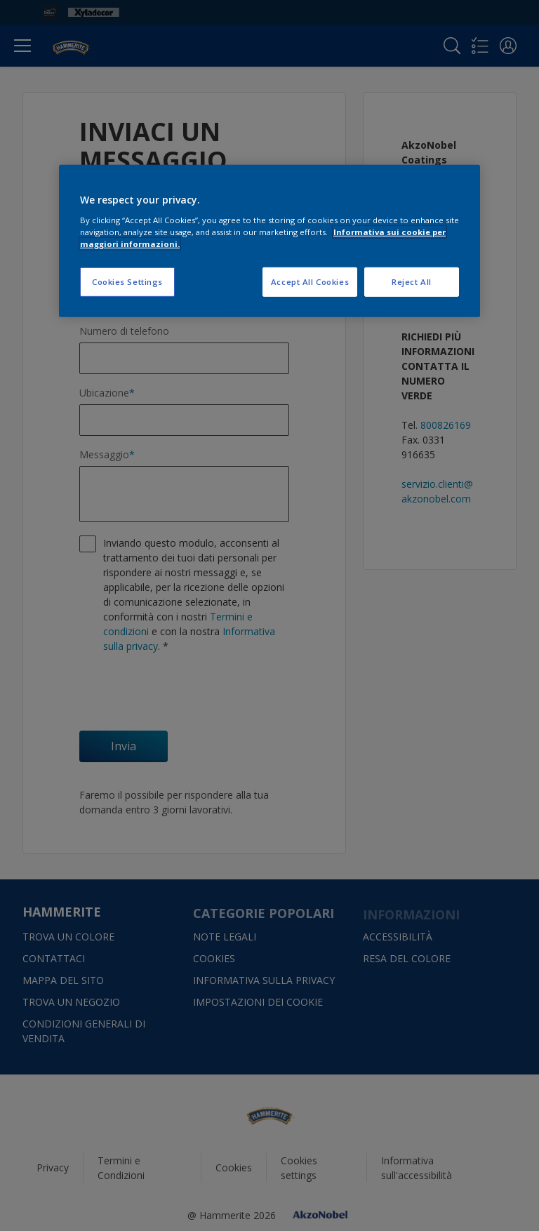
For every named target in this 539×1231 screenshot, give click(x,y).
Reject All (412, 282)
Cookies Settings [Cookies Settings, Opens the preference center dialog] (127, 282)
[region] (269, 241)
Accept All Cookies (310, 282)
